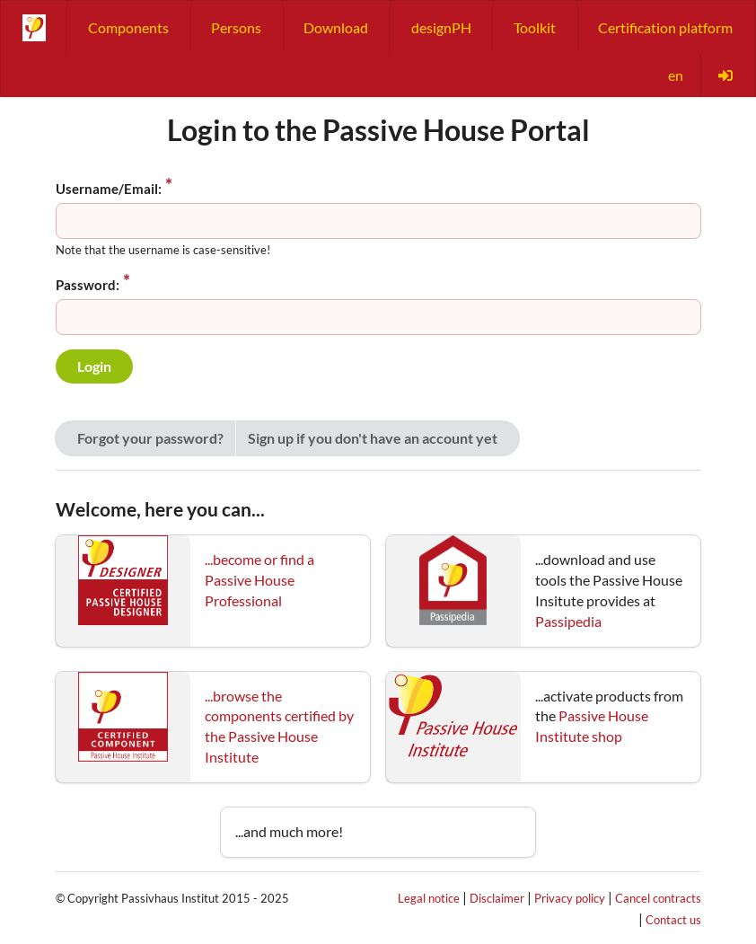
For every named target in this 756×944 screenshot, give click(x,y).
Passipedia (568, 621)
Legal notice (429, 898)
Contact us (673, 920)
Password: (87, 285)
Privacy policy (569, 898)
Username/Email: (109, 189)
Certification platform (665, 27)
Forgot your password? (150, 437)
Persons (236, 27)
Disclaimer (497, 898)
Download (335, 27)
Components (128, 27)
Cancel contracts (658, 898)
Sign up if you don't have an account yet (372, 437)
